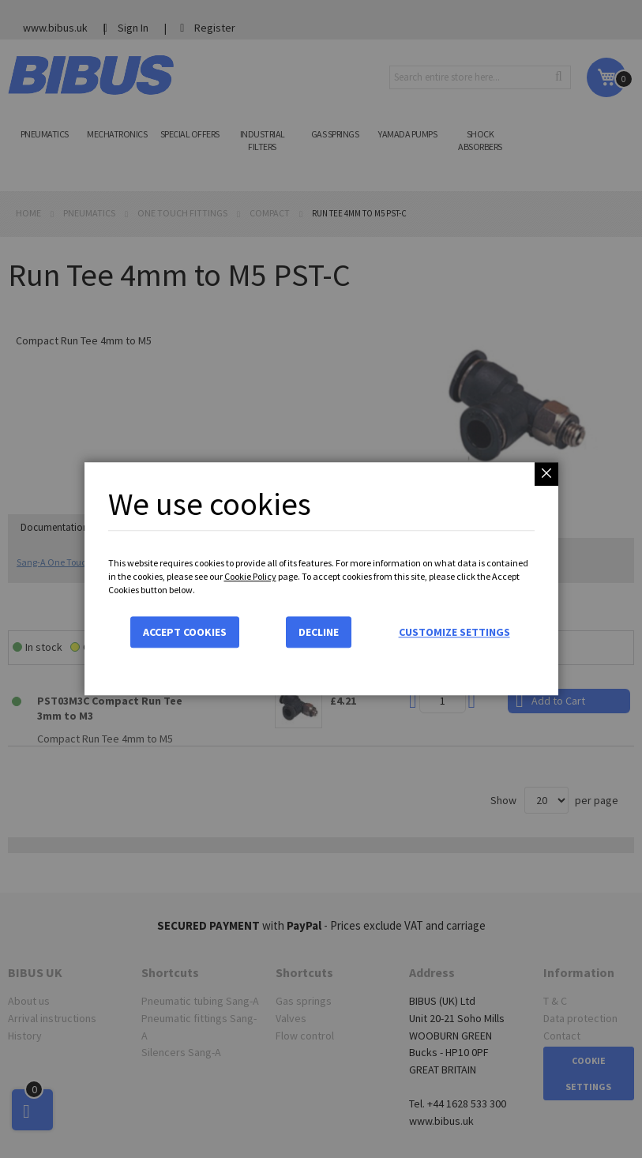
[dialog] (321, 579)
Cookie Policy (250, 576)
